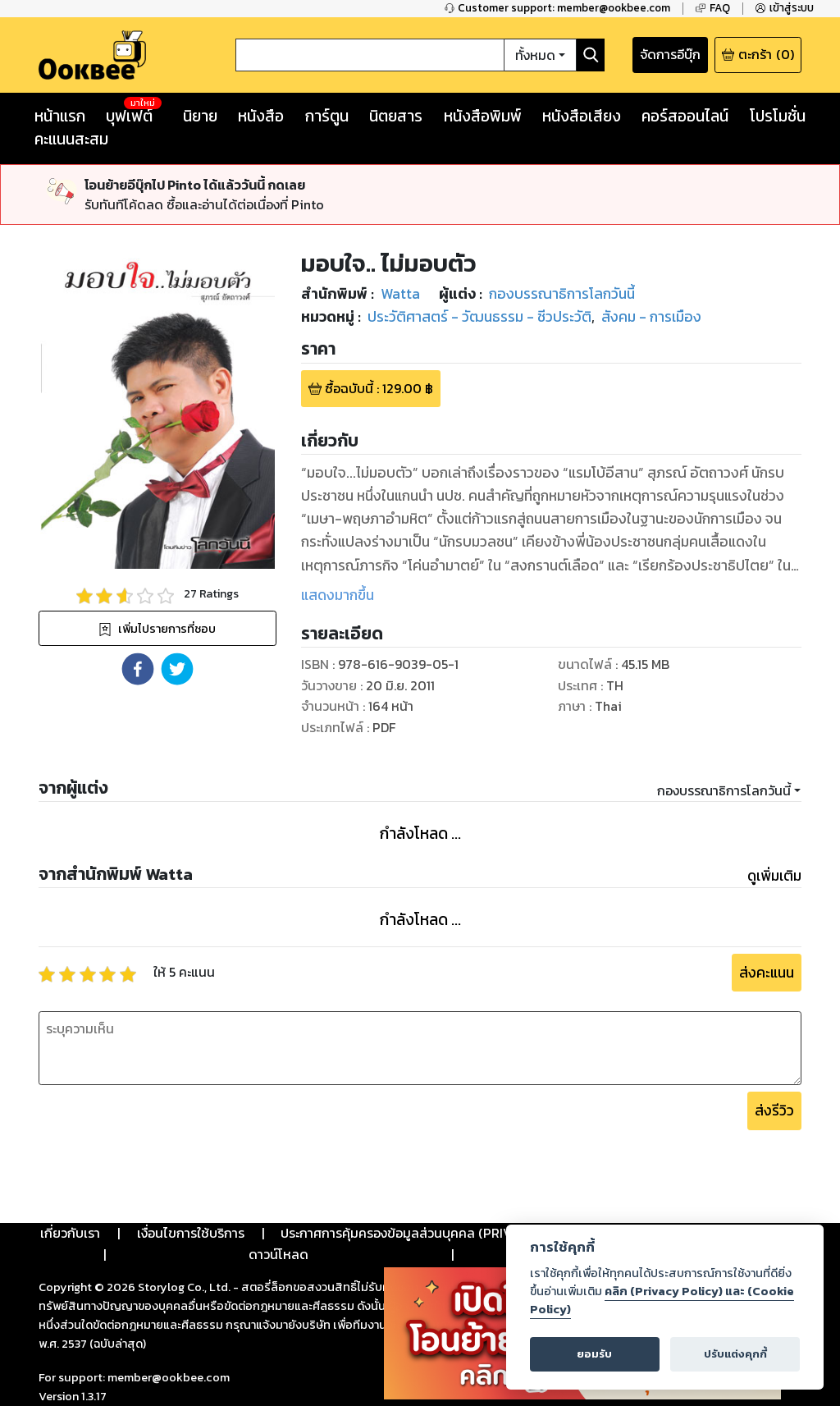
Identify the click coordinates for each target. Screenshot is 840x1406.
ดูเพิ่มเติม (774, 875)
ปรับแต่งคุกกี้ (735, 1354)
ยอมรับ (594, 1354)
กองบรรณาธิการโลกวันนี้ (724, 790)
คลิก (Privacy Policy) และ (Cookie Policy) (662, 1300)
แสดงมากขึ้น (337, 595)
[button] (137, 669)
